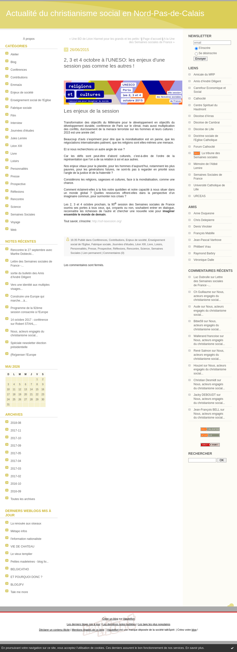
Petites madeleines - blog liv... (30, 561)
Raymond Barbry (204, 253)
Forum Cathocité (204, 146)
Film (13, 115)
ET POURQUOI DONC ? (26, 577)
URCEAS (200, 196)
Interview (16, 123)
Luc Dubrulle (202, 277)
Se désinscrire (206, 53)
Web (13, 230)
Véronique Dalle (204, 260)
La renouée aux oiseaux (26, 523)
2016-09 (16, 491)
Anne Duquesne (204, 213)
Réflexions (17, 191)
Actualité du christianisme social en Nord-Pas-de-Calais (105, 13)
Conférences (19, 69)
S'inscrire (202, 48)
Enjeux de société (22, 92)
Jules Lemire (19, 138)
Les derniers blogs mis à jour (83, 624)
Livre (14, 153)
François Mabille (204, 233)
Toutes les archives (23, 499)
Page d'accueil (152, 39)
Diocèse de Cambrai (207, 122)
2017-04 (16, 461)
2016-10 (16, 483)
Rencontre (17, 199)
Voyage (15, 222)
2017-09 (16, 445)
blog (194, 629)
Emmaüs (16, 85)
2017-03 (16, 468)
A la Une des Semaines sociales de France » (152, 40)
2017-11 (16, 430)
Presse (15, 176)
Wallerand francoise (206, 336)
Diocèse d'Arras (204, 116)
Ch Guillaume (202, 292)
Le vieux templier (21, 554)
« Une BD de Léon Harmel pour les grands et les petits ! (105, 39)
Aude (197, 306)
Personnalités (19, 168)
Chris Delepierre (204, 220)
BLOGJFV (17, 584)
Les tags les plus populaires (154, 624)
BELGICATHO (20, 569)
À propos (29, 39)
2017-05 (16, 453)
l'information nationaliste (26, 539)
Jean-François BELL (206, 409)
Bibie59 (198, 321)
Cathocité (200, 98)
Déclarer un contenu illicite (54, 629)
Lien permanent (92, 252)
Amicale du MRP (204, 74)
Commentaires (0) (113, 252)
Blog (13, 62)
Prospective (18, 184)
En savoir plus (194, 648)
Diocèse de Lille (204, 129)
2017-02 (16, 476)
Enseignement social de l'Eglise (31, 100)
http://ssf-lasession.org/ (107, 221)
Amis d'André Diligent (207, 81)
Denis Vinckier (203, 226)
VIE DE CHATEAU (22, 546)
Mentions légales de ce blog (88, 629)
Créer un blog (110, 618)
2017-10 (16, 438)
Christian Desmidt (205, 380)
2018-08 (16, 423)
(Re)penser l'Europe (23, 354)
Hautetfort (129, 618)
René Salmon (202, 350)
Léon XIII (16, 146)
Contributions (19, 77)
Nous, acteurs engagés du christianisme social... (209, 296)
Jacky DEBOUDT (205, 394)
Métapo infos (19, 531)
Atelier (15, 54)
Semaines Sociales (23, 214)
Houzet (198, 365)
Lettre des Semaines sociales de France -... (208, 281)
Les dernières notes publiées (119, 624)
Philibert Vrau (202, 246)
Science (16, 207)
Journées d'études (22, 130)
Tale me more (19, 592)
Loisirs (15, 161)
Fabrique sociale (21, 108)
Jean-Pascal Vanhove (207, 240)
